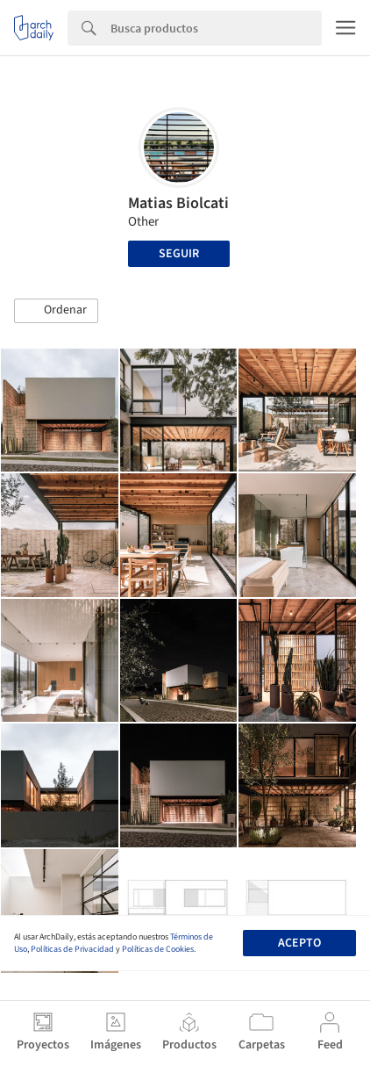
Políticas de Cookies (158, 949)
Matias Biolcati (178, 203)
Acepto (299, 943)
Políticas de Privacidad (72, 949)
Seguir (179, 254)
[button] (56, 311)
